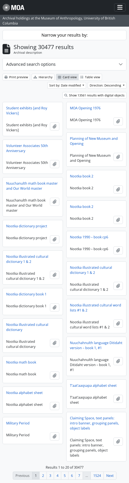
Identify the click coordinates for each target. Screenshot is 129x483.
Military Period (18, 423)
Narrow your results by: (64, 35)
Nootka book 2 (81, 176)
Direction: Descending (106, 85)
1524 (97, 475)
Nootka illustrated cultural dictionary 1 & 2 (27, 259)
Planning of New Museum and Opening (94, 141)
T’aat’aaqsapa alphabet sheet (93, 385)
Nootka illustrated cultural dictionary (27, 327)
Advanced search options (31, 64)
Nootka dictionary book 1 (26, 294)
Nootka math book (21, 362)
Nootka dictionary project (26, 226)
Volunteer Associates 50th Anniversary (27, 148)
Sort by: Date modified (65, 85)
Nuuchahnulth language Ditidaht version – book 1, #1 (96, 345)
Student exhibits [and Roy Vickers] (26, 110)
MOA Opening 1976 (85, 108)
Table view (90, 77)
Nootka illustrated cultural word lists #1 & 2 (95, 308)
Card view (67, 77)
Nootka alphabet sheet (24, 392)
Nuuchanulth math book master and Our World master (32, 186)
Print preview (16, 77)
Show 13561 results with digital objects (94, 95)
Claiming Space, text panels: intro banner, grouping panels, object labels (94, 423)
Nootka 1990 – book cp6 (89, 237)
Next (110, 475)
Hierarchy (43, 77)
